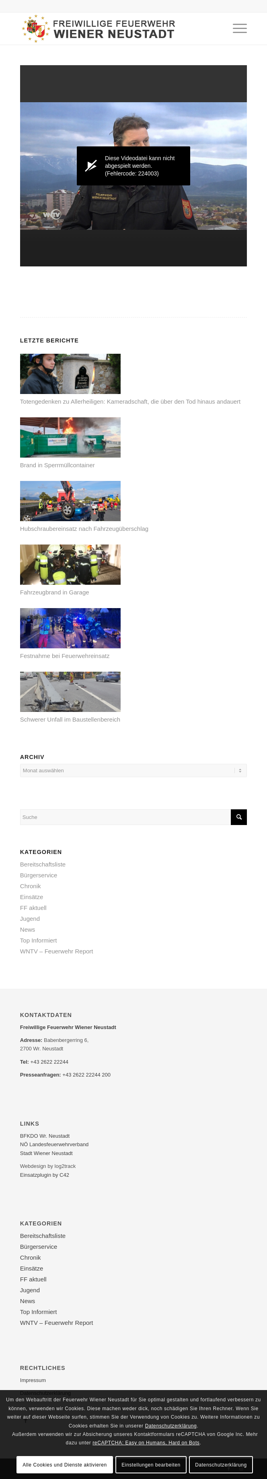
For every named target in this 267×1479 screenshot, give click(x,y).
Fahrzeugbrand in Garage (54, 592)
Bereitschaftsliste (43, 864)
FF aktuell (33, 907)
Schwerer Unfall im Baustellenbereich (70, 719)
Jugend (30, 918)
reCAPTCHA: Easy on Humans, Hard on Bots (145, 1443)
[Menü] (236, 28)
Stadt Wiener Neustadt (46, 1153)
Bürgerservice (39, 875)
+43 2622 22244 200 (86, 1075)
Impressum (33, 1380)
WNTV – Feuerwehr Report (56, 951)
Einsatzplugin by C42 (44, 1175)
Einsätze (31, 896)
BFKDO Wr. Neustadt (45, 1136)
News (27, 929)
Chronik (30, 886)
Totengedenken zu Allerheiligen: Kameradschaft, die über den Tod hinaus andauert (130, 401)
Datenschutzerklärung (171, 1426)
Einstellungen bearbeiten (151, 1465)
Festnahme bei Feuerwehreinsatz (65, 655)
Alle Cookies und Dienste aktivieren (65, 1465)
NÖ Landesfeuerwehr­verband (54, 1144)
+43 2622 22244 (49, 1062)
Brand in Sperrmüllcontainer (57, 465)
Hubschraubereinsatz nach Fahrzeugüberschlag (84, 528)
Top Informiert (38, 940)
